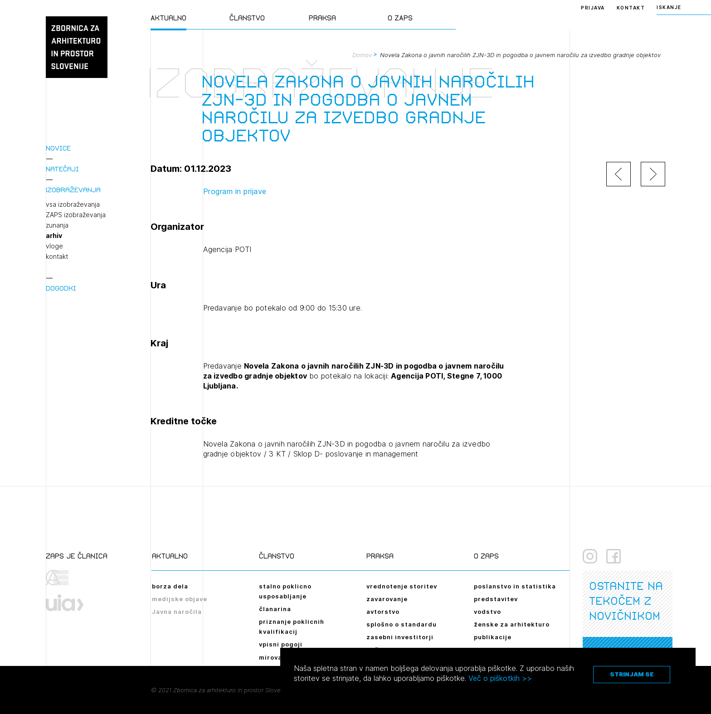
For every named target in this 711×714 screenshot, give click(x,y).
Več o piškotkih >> (500, 678)
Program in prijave (235, 191)
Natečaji (62, 169)
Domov (362, 55)
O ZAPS (400, 18)
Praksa (322, 18)
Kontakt (631, 8)
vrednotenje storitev (401, 586)
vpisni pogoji (280, 644)
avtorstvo (382, 611)
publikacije (492, 637)
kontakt (57, 257)
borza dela (170, 586)
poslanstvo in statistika (515, 586)
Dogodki (61, 288)
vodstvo (487, 611)
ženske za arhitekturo (512, 624)
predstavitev (496, 599)
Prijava (593, 8)
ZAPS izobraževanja (76, 215)
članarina (275, 609)
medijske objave (179, 599)
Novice (58, 148)
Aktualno (168, 18)
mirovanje (275, 657)
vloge (54, 246)
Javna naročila (177, 611)
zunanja (57, 225)
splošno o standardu (401, 624)
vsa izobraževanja (73, 204)
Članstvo (247, 18)
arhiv (54, 236)
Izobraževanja (73, 190)
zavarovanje (387, 599)
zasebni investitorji (399, 637)
